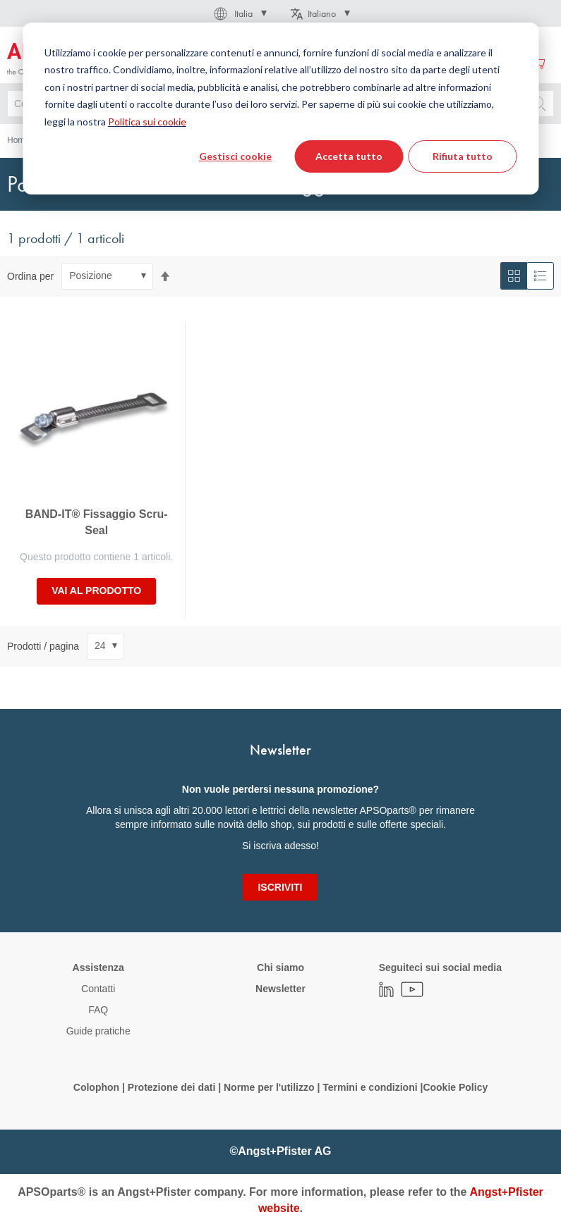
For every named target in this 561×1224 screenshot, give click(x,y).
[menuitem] (150, 62)
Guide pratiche (98, 1031)
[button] (239, 13)
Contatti (98, 988)
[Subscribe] (280, 887)
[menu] (257, 62)
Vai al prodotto (96, 590)
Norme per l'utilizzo (269, 1087)
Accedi (422, 63)
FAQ (98, 1009)
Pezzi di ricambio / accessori (258, 140)
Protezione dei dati (171, 1087)
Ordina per (30, 275)
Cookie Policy (455, 1087)
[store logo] (61, 59)
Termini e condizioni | (372, 1087)
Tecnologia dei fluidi (89, 140)
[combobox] (280, 103)
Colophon (96, 1087)
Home (18, 140)
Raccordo (165, 140)
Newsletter (280, 988)
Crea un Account (487, 62)
